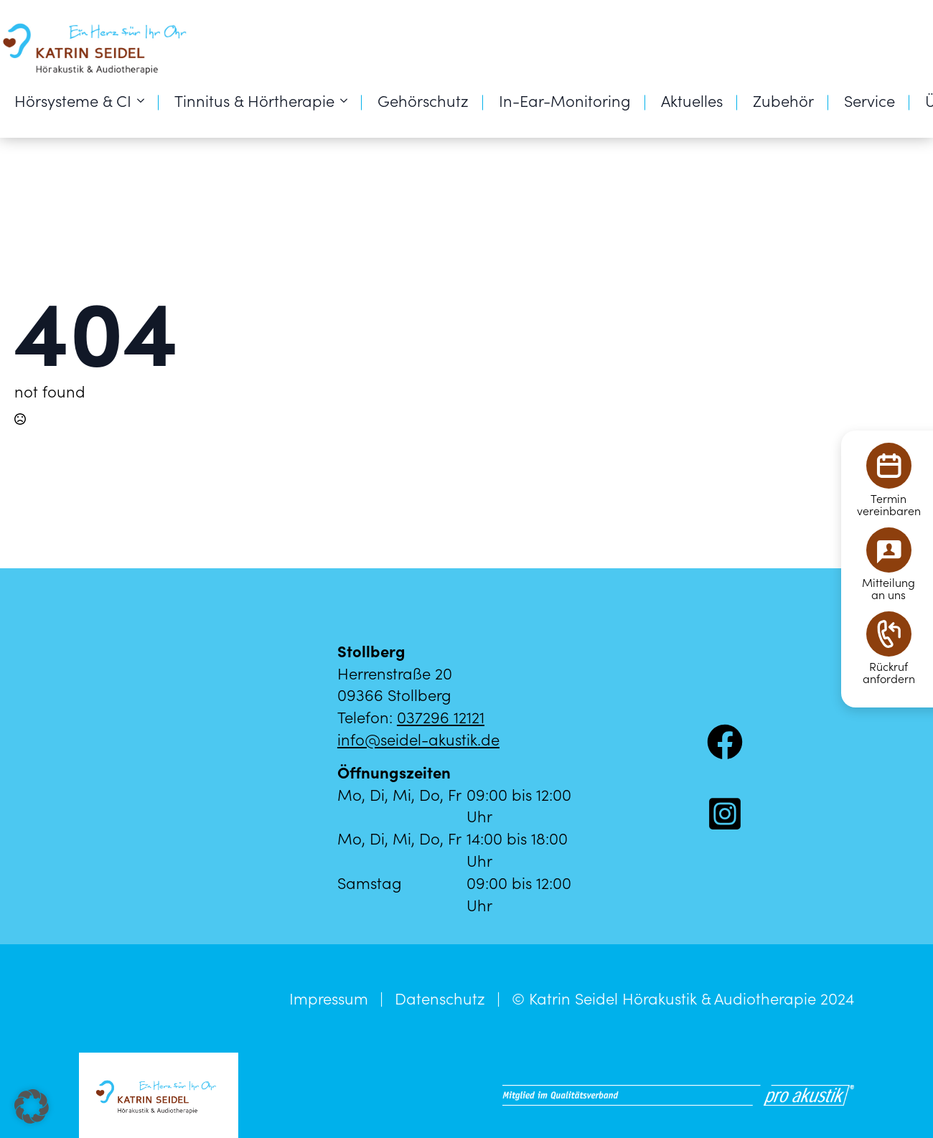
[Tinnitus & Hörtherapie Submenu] (348, 100)
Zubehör (783, 100)
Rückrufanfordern (889, 672)
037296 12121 (440, 716)
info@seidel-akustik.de (418, 739)
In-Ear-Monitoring (565, 100)
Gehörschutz (423, 100)
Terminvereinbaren (889, 504)
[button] (31, 1106)
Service (869, 100)
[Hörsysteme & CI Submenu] (145, 100)
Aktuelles (692, 100)
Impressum (328, 998)
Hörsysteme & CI (72, 100)
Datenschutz (440, 998)
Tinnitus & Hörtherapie (254, 100)
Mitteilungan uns (888, 588)
